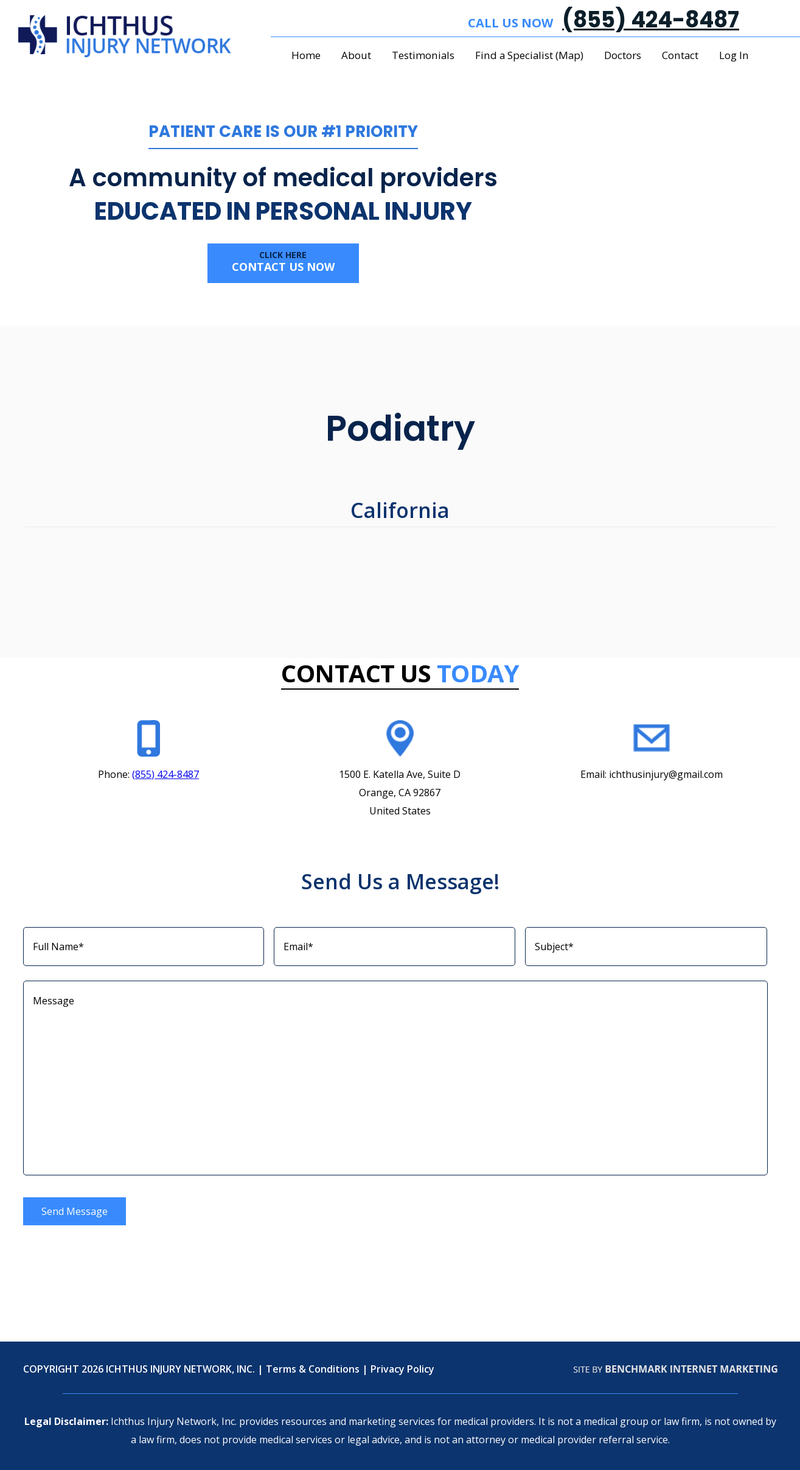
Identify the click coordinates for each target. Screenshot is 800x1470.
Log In (734, 55)
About (356, 55)
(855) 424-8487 (650, 19)
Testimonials (423, 55)
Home (306, 55)
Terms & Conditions (313, 1369)
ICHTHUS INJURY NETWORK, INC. (180, 1369)
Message (395, 1078)
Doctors (622, 55)
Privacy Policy (402, 1369)
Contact (680, 55)
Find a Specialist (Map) (529, 55)
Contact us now (283, 262)
